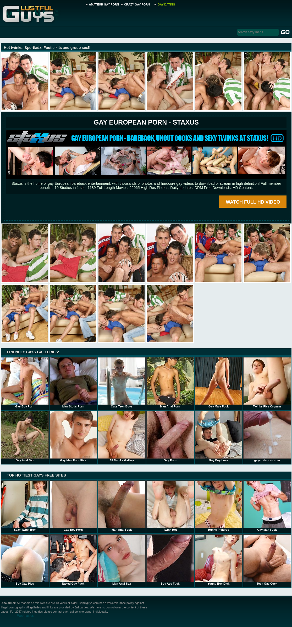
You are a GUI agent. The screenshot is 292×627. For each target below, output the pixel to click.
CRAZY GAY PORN (137, 4)
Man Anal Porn (170, 382)
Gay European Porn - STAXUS (146, 122)
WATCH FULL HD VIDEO (253, 202)
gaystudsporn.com (267, 436)
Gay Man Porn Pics (73, 436)
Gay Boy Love (219, 436)
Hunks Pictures (219, 505)
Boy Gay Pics (25, 559)
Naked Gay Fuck (73, 559)
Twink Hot (170, 505)
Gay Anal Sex (25, 436)
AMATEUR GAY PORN (104, 4)
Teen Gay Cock (267, 559)
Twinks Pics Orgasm (267, 382)
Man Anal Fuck (122, 505)
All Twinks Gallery (122, 436)
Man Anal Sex (122, 559)
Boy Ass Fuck (170, 559)
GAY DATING (166, 4)
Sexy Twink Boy (25, 505)
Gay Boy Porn (25, 382)
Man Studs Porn (73, 382)
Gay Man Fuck (267, 505)
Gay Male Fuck (219, 382)
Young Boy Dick (219, 559)
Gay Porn (170, 436)
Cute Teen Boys (122, 382)
